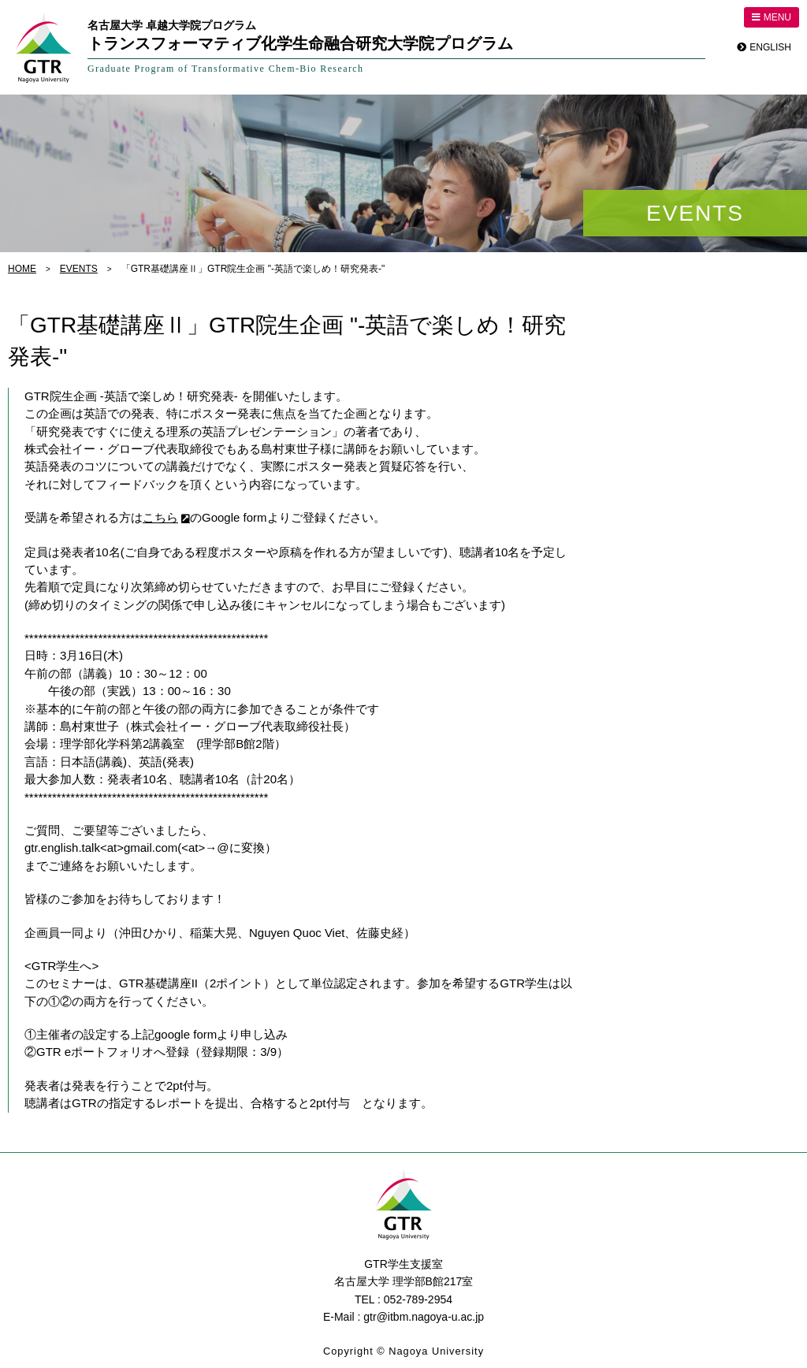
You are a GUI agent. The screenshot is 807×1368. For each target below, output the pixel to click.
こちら (160, 517)
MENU (771, 17)
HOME (22, 268)
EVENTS (79, 268)
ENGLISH (770, 47)
